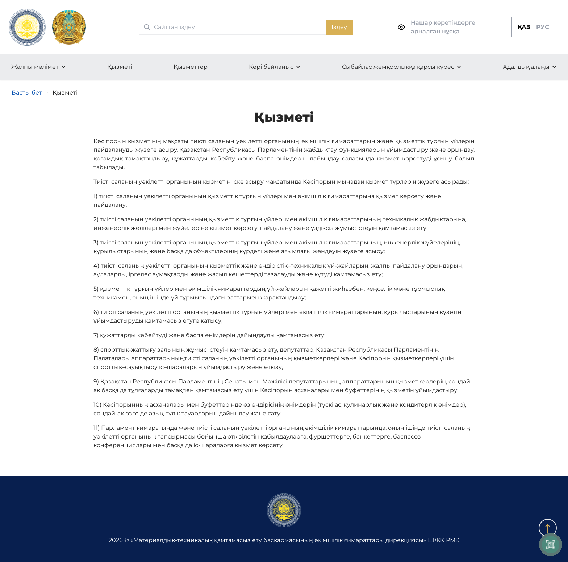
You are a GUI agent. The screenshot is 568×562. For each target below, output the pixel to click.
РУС (542, 27)
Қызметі (119, 66)
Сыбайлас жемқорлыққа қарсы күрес (398, 66)
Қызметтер (191, 66)
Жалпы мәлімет (35, 66)
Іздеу (339, 27)
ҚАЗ (524, 27)
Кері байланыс (271, 66)
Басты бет (27, 92)
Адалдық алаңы (526, 66)
